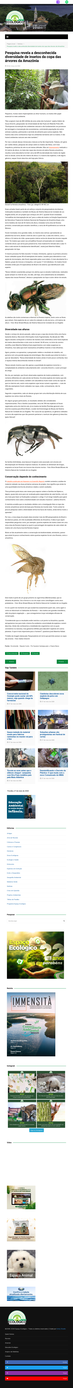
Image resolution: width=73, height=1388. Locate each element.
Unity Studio (61, 1329)
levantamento (54, 147)
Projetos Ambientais (14, 895)
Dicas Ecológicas (12, 855)
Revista (7, 1338)
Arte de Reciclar (12, 838)
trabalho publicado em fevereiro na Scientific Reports (25, 481)
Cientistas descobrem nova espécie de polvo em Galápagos (52, 696)
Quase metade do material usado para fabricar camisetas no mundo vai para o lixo (20, 735)
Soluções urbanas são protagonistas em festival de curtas (52, 734)
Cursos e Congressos (14, 847)
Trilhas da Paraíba (13, 899)
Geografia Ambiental (14, 877)
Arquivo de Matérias (12, 1352)
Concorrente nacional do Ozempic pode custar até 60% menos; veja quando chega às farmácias (20, 697)
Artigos (9, 833)
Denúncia (10, 851)
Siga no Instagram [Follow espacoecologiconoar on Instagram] (36, 1130)
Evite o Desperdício (13, 873)
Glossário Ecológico (11, 1347)
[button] (22, 1085)
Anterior (11, 662)
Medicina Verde (12, 882)
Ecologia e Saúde (13, 860)
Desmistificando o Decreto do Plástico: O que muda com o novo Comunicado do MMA (53, 772)
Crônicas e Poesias (13, 842)
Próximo (61, 662)
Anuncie (8, 1343)
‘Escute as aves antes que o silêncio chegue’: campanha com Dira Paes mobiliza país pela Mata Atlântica (19, 773)
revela (36, 653)
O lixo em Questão (13, 890)
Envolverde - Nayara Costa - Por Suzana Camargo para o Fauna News (35, 646)
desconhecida (12, 653)
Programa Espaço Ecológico (16, 904)
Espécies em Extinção (14, 869)
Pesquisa (25, 653)
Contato (8, 1356)
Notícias (9, 886)
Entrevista (10, 864)
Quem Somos (9, 1334)
